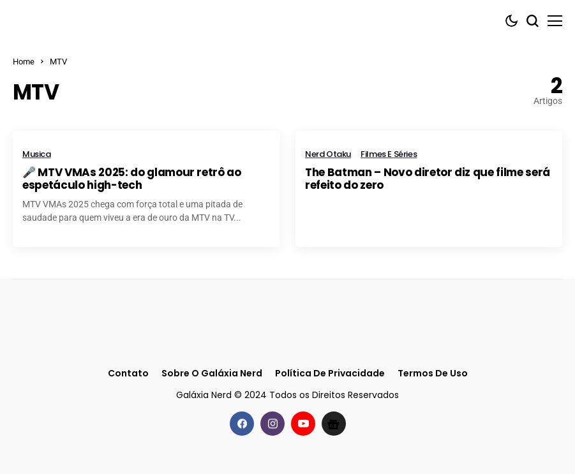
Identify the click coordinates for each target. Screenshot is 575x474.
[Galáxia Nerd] (76, 21)
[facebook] (242, 423)
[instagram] (272, 423)
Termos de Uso (433, 373)
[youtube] (303, 423)
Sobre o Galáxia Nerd (211, 373)
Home (23, 61)
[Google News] (334, 423)
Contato (128, 373)
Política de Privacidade (330, 373)
